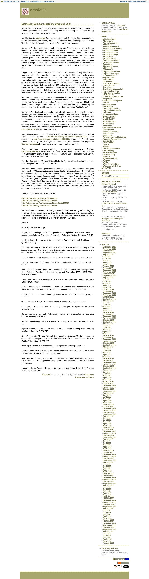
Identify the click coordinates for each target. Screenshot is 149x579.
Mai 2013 (106, 307)
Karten (106, 102)
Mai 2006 (106, 468)
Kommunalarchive (110, 108)
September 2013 (109, 299)
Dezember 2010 (109, 362)
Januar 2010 (108, 384)
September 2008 (109, 414)
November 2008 (109, 410)
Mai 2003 (106, 537)
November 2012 (109, 318)
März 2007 (107, 449)
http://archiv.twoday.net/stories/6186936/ (39, 206)
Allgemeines (108, 41)
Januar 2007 (108, 453)
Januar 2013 (108, 314)
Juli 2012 (106, 326)
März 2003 (107, 541)
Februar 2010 (108, 382)
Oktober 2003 (108, 528)
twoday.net (8, 1)
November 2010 (109, 364)
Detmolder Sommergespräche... (43, 1)
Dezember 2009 (109, 385)
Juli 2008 (106, 418)
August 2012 (108, 324)
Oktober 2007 (108, 435)
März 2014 (107, 287)
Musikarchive (108, 124)
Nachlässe (107, 126)
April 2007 (107, 447)
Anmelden (124, 1)
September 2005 (109, 483)
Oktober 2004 (108, 505)
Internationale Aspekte (112, 101)
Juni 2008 (107, 420)
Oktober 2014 (108, 274)
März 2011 (107, 357)
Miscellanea (108, 120)
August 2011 (108, 347)
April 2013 (107, 308)
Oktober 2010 (108, 366)
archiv (16, 1)
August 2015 (108, 255)
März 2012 (107, 334)
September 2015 (109, 253)
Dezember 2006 (109, 455)
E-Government (109, 76)
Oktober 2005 (108, 481)
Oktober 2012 (108, 320)
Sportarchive (108, 141)
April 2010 (107, 378)
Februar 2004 (108, 520)
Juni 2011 (107, 351)
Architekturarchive (110, 43)
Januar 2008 (108, 430)
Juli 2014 (106, 280)
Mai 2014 (106, 284)
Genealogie (25, 1)
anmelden (121, 26)
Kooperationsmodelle (112, 110)
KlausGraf (46, 375)
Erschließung (108, 79)
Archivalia (38, 10)
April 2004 (107, 516)
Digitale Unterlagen (111, 74)
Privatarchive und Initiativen (114, 137)
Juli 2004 (106, 510)
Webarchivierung (110, 158)
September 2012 (109, 322)
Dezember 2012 (109, 316)
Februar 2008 (108, 428)
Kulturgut (107, 112)
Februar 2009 (108, 405)
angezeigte (40, 38)
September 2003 (109, 530)
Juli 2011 (106, 349)
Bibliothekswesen (110, 66)
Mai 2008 (106, 422)
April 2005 (107, 493)
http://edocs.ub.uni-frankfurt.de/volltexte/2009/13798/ (45, 203)
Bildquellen (107, 68)
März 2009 (107, 403)
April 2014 (107, 285)
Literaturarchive (109, 116)
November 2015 (109, 249)
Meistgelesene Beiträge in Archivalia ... (112, 220)
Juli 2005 (106, 487)
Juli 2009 (106, 395)
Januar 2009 (108, 407)
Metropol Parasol (109, 184)
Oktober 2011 (108, 343)
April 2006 (107, 470)
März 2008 (107, 426)
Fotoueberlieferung (111, 83)
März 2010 (107, 380)
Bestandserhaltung (111, 62)
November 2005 (109, 480)
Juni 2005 (107, 489)
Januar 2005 (108, 499)
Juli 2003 (106, 533)
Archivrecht (108, 56)
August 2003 (108, 531)
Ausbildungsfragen (111, 60)
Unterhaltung (108, 151)
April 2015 (107, 262)
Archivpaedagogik (110, 54)
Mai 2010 (106, 376)
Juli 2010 (106, 372)
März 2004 (107, 518)
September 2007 (109, 437)
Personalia (107, 135)
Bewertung (107, 64)
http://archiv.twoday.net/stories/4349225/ (39, 198)
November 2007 (109, 434)
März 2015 (107, 264)
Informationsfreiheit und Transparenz (112, 98)
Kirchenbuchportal (29, 144)
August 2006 (108, 462)
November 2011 (109, 341)
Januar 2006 (108, 476)
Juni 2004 (107, 512)
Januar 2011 (108, 360)
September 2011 (109, 345)
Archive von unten (110, 51)
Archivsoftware (109, 58)
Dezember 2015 (109, 247)
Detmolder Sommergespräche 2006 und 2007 (46, 24)
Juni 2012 (107, 328)
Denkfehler (106, 234)
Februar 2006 (108, 474)
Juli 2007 (106, 441)
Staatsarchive (108, 143)
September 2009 (109, 391)
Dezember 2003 (109, 524)
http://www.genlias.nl (30, 151)
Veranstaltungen (110, 152)
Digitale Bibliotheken (111, 72)
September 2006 (109, 460)
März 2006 (107, 472)
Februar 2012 (108, 335)
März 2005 (107, 495)
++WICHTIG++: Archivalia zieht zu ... (114, 204)
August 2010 (108, 370)
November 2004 (109, 503)
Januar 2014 (108, 291)
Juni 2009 (107, 397)
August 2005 (108, 485)
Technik (106, 147)
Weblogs (106, 160)
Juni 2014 (107, 282)
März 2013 (107, 310)
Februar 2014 (108, 289)
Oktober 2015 (108, 251)
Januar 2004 (108, 522)
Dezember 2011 (109, 339)
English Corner (109, 78)
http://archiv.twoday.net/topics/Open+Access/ (66, 137)
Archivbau (107, 45)
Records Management (112, 139)
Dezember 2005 (109, 478)
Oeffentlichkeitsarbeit (112, 128)
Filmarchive (108, 81)
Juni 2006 (107, 466)
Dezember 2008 (109, 408)
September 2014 (109, 276)
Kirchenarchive (109, 104)
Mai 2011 (106, 353)
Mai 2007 (106, 445)
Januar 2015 (108, 268)
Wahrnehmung (109, 154)
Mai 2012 (106, 330)
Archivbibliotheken (111, 47)
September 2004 (109, 507)
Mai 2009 (106, 399)
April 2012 (107, 332)
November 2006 (109, 457)
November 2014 (109, 272)
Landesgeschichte (110, 114)
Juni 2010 (107, 374)
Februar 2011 (108, 358)
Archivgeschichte (110, 53)
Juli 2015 (106, 257)
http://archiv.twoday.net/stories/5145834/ (39, 201)
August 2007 (108, 439)
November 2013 (109, 295)
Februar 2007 (108, 451)
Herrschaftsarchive (111, 91)
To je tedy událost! (109, 192)
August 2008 (108, 416)
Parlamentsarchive (111, 131)
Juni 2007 (107, 443)
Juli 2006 (106, 464)
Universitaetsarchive (111, 149)
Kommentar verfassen (84, 377)
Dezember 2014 (109, 270)
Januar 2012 (108, 337)
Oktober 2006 (108, 458)
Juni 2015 (107, 259)
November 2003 (109, 526)
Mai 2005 (106, 491)
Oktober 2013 (108, 297)
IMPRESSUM (108, 95)
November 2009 (109, 387)
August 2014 (108, 278)
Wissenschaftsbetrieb (112, 166)
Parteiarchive (108, 133)
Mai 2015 (106, 260)
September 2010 (109, 368)
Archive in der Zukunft (112, 49)
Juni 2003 (107, 535)
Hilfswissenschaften (111, 93)
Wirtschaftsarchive (111, 164)
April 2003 (107, 539)
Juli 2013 (106, 303)
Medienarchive (109, 118)
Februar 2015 (108, 266)
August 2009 (108, 393)
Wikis (105, 162)
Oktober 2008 (108, 412)
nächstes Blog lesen (137, 1)
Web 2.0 (106, 156)
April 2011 (107, 355)
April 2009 (107, 401)
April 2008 (107, 424)
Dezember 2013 (109, 293)
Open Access (108, 129)
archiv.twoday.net (109, 39)
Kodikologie (108, 106)
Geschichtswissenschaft (113, 89)
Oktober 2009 (108, 389)
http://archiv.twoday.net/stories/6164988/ (52, 139)
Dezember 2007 (109, 431)
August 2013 (108, 301)
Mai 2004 (106, 514)
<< (147, 1)
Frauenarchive (109, 85)
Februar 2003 (108, 543)
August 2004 (108, 508)
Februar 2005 (108, 497)
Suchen (106, 145)
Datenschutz (108, 70)
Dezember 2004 (109, 501)
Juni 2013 (107, 305)
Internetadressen (29, 129)
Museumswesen (109, 122)
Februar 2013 (108, 312)
